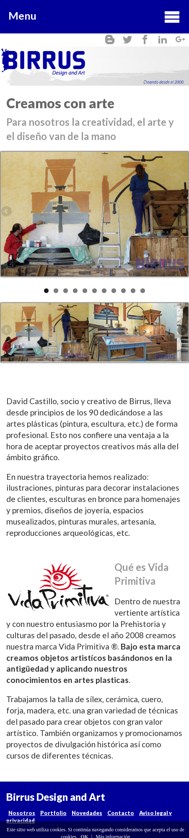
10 (133, 290)
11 (142, 290)
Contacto (120, 813)
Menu (94, 16)
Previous (7, 212)
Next (182, 212)
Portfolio (53, 813)
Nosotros (21, 813)
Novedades (87, 813)
